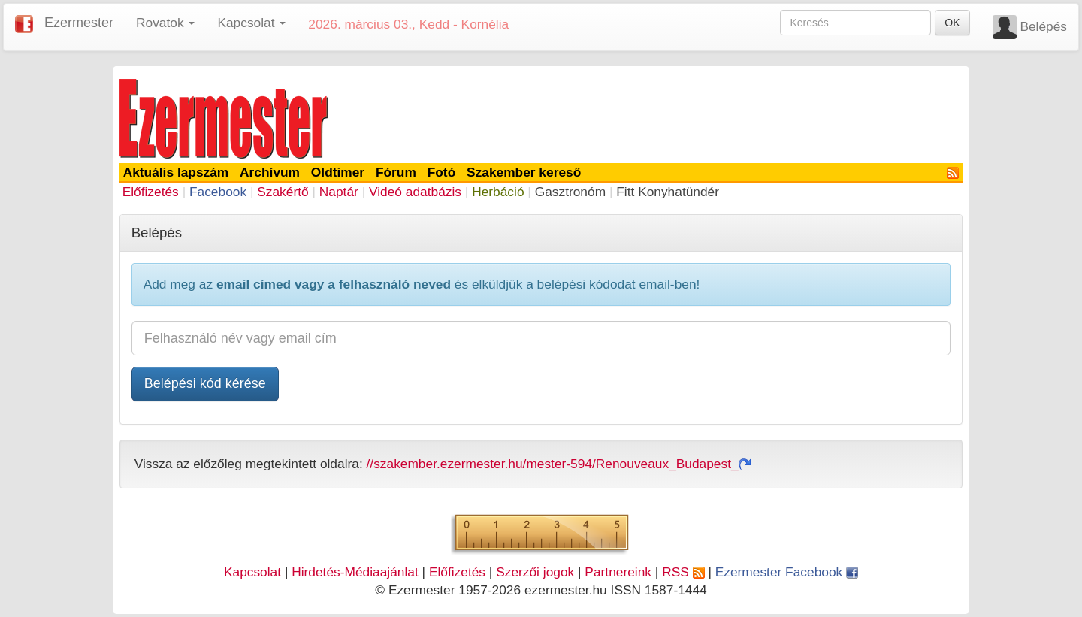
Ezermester (78, 22)
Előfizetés (150, 191)
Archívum (270, 172)
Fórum (396, 172)
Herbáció (498, 191)
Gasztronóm (570, 191)
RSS (683, 571)
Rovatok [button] (165, 22)
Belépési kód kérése (205, 383)
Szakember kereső (524, 172)
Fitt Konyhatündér (667, 191)
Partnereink (618, 571)
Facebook (217, 191)
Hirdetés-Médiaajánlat (355, 571)
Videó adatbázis (415, 191)
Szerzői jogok (535, 571)
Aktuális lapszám (176, 172)
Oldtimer (337, 172)
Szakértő (282, 191)
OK (952, 23)
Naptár (338, 191)
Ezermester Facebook (786, 571)
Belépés (1043, 26)
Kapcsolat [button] (251, 22)
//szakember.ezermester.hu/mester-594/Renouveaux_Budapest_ (559, 463)
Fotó (442, 172)
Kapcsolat (252, 571)
